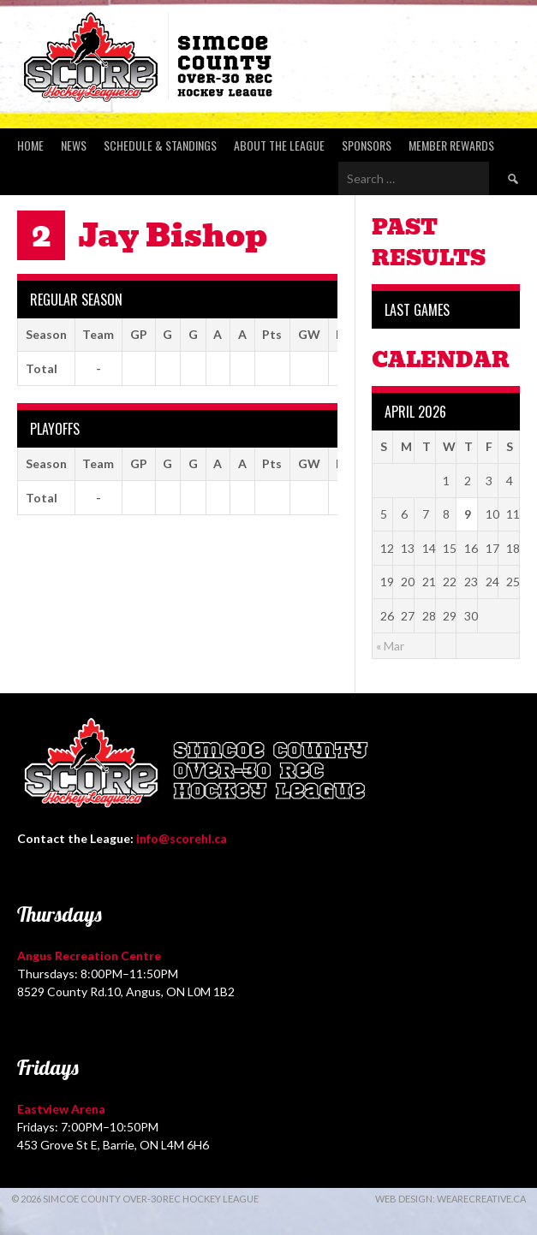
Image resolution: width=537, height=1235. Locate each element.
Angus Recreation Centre (89, 955)
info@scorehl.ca (181, 838)
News (74, 145)
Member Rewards (451, 145)
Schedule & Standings (160, 145)
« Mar (390, 645)
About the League (279, 145)
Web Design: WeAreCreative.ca (450, 1198)
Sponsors (366, 145)
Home (30, 145)
